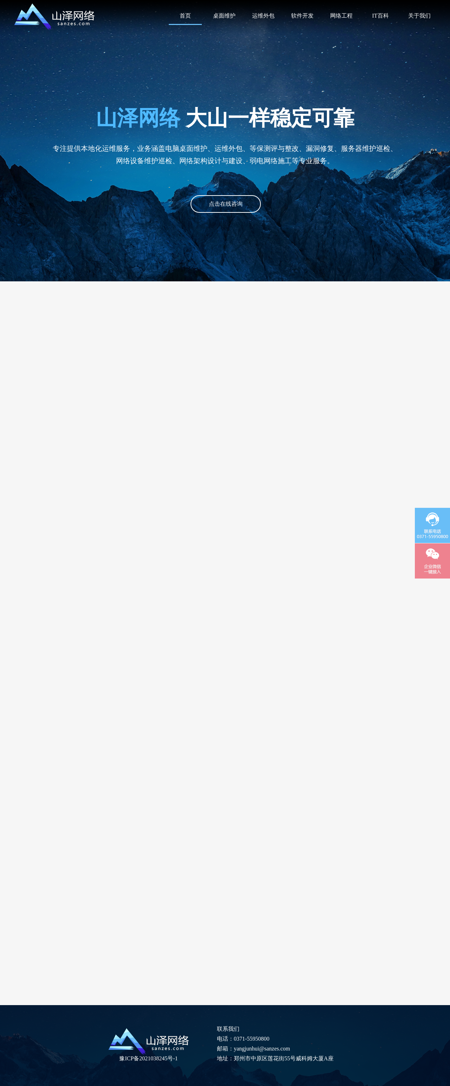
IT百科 (380, 16)
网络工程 (341, 16)
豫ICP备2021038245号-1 (148, 1058)
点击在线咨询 (226, 204)
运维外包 (263, 16)
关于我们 (419, 16)
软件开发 (302, 16)
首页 (185, 16)
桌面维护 (224, 16)
